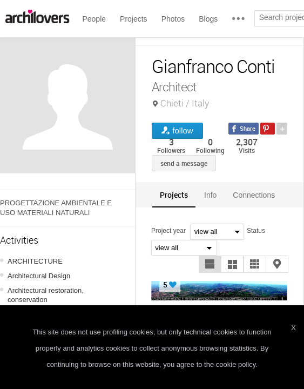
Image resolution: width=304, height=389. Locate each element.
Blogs (208, 19)
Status (256, 230)
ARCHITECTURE (35, 261)
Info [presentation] (210, 195)
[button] (210, 264)
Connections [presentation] (254, 195)
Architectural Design (39, 276)
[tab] (174, 194)
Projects (133, 19)
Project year (168, 230)
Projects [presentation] (174, 195)
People (94, 19)
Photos (173, 19)
